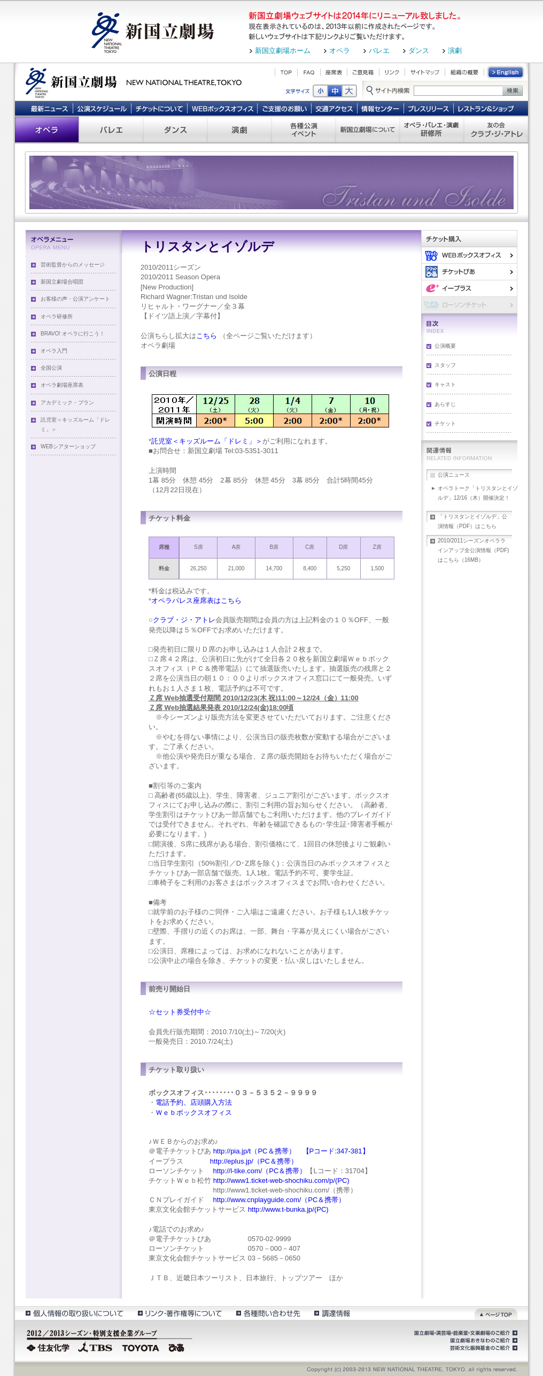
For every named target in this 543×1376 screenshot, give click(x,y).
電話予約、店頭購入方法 (194, 1102)
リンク (392, 72)
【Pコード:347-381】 (335, 1151)
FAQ (309, 72)
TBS (95, 1346)
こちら (206, 336)
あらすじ (445, 404)
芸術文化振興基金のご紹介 (482, 1348)
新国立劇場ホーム (283, 51)
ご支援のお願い (285, 108)
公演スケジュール (102, 108)
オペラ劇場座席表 (62, 385)
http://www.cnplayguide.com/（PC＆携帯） (278, 1200)
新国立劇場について (368, 129)
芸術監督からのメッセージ (73, 264)
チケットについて (159, 108)
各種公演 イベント (304, 129)
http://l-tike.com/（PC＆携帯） (258, 1171)
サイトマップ (425, 72)
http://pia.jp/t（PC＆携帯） (254, 1151)
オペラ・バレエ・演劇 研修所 (432, 129)
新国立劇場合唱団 (62, 282)
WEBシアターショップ (68, 446)
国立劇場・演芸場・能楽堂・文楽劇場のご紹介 (464, 1333)
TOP (286, 72)
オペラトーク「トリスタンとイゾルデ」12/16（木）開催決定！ (478, 493)
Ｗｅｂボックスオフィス (194, 1113)
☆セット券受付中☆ (180, 1012)
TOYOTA (141, 1346)
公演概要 (445, 346)
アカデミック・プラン (67, 403)
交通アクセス (335, 108)
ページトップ (496, 1313)
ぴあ (469, 271)
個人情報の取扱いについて (74, 1313)
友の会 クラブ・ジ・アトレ (496, 129)
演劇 (455, 51)
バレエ (379, 51)
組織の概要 (464, 72)
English (506, 72)
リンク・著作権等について (179, 1313)
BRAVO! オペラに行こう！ (73, 334)
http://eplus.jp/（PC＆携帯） (253, 1161)
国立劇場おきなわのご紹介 (482, 1340)
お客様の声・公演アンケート (75, 299)
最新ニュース (49, 108)
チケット (445, 423)
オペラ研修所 (57, 316)
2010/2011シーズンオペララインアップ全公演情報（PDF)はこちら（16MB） (473, 550)
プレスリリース (429, 108)
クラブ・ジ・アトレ (184, 620)
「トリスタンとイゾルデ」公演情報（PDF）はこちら (472, 521)
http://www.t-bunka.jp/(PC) (288, 1209)
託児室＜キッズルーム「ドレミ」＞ (75, 424)
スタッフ (445, 365)
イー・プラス (469, 288)
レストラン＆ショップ (486, 108)
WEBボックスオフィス (223, 108)
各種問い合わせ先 (267, 1313)
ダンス (418, 51)
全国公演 (51, 368)
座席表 (334, 72)
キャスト (445, 384)
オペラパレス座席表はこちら (196, 601)
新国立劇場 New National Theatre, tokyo (133, 82)
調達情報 (332, 1313)
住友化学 (49, 1346)
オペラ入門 (54, 351)
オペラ (339, 51)
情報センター (381, 108)
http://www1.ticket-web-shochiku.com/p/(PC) (281, 1180)
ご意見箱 (363, 72)
